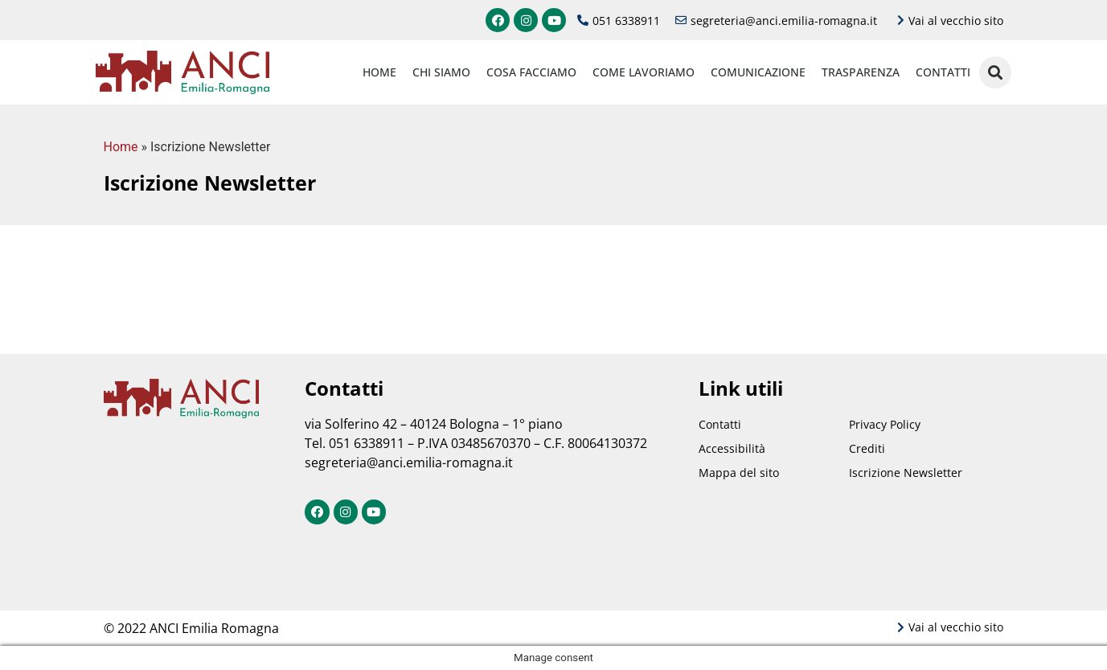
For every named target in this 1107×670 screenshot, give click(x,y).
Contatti (943, 72)
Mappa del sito (739, 472)
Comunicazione (758, 72)
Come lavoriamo (643, 72)
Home (379, 72)
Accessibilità (732, 448)
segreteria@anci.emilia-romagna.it (409, 462)
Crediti (867, 448)
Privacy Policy (884, 424)
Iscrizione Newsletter (905, 472)
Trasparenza (861, 72)
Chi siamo (441, 72)
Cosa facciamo (531, 72)
